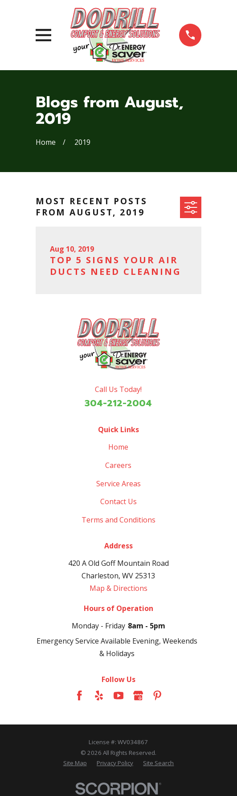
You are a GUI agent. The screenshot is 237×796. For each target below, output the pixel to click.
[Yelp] (99, 695)
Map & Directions (118, 588)
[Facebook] (79, 695)
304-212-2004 (118, 403)
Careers (118, 465)
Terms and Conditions (118, 520)
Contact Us (118, 501)
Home (118, 447)
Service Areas (118, 484)
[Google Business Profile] (138, 695)
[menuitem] (75, 763)
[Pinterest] (157, 695)
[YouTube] (118, 695)
